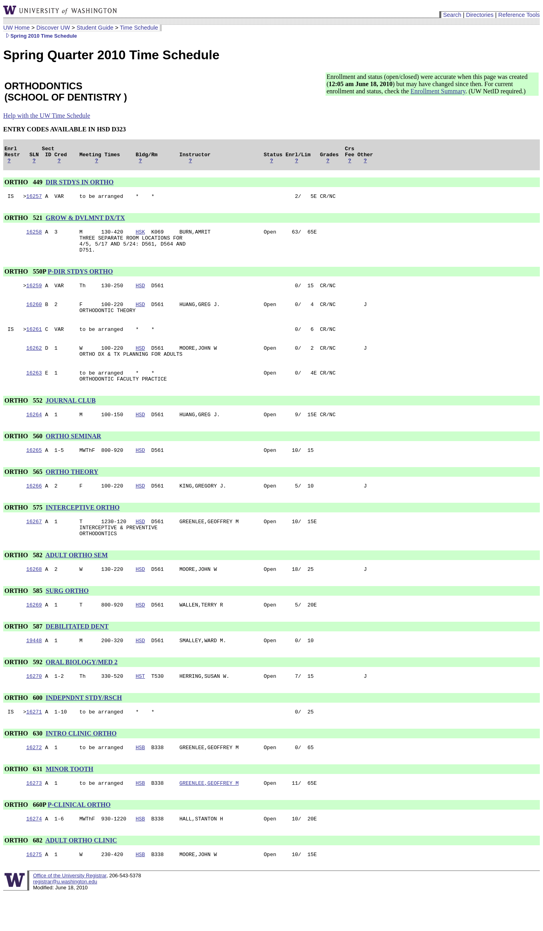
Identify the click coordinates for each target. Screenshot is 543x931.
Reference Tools (519, 15)
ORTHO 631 (24, 802)
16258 (34, 237)
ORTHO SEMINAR (73, 456)
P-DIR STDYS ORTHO (80, 281)
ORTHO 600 (24, 728)
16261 (34, 343)
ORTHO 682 (24, 876)
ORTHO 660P (25, 839)
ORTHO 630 (24, 765)
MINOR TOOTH (69, 802)
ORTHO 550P (25, 281)
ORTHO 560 (24, 456)
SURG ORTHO (67, 618)
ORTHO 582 (24, 581)
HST (140, 707)
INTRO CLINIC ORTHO (81, 765)
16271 (34, 744)
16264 (34, 434)
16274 (34, 854)
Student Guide (94, 27)
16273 (34, 817)
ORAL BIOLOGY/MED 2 (82, 692)
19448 (34, 670)
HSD (140, 296)
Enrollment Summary (437, 91)
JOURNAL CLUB (71, 419)
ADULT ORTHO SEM (76, 581)
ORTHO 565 (24, 493)
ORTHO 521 (24, 222)
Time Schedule (139, 27)
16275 (34, 891)
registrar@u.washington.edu (65, 919)
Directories (480, 15)
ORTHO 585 (24, 618)
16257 (34, 200)
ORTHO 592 (24, 692)
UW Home (16, 27)
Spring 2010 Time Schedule (40, 36)
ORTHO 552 (24, 419)
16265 (34, 471)
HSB (140, 780)
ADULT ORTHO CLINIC (81, 876)
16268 (34, 596)
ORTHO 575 (24, 530)
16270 (34, 707)
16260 (34, 316)
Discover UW (53, 27)
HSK (140, 237)
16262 (34, 363)
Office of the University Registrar (69, 913)
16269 (34, 633)
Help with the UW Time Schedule (46, 115)
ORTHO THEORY (72, 493)
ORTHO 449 (24, 185)
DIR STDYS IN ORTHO (80, 185)
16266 (34, 508)
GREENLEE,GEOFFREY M (209, 817)
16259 (34, 296)
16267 (34, 545)
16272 (34, 780)
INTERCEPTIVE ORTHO (83, 530)
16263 (34, 390)
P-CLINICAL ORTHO (79, 839)
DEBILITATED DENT (77, 655)
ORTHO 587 (24, 655)
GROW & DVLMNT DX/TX (85, 222)
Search (452, 15)
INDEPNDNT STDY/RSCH (84, 728)
